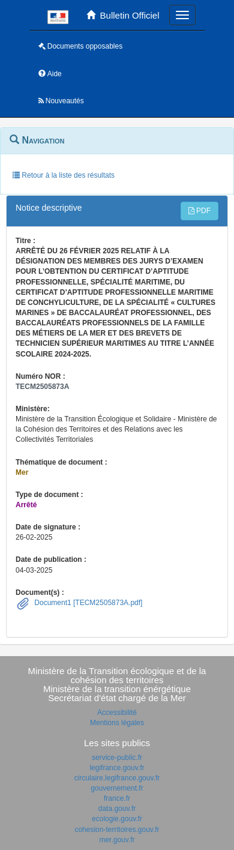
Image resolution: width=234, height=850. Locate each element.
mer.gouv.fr (116, 840)
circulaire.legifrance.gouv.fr (117, 778)
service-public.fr (117, 757)
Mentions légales (117, 723)
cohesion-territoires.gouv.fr (116, 829)
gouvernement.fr (117, 788)
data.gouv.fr (117, 808)
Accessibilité (117, 712)
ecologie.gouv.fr (117, 819)
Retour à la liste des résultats (64, 175)
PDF (199, 210)
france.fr (117, 798)
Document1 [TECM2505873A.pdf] (87, 602)
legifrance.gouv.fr (116, 768)
